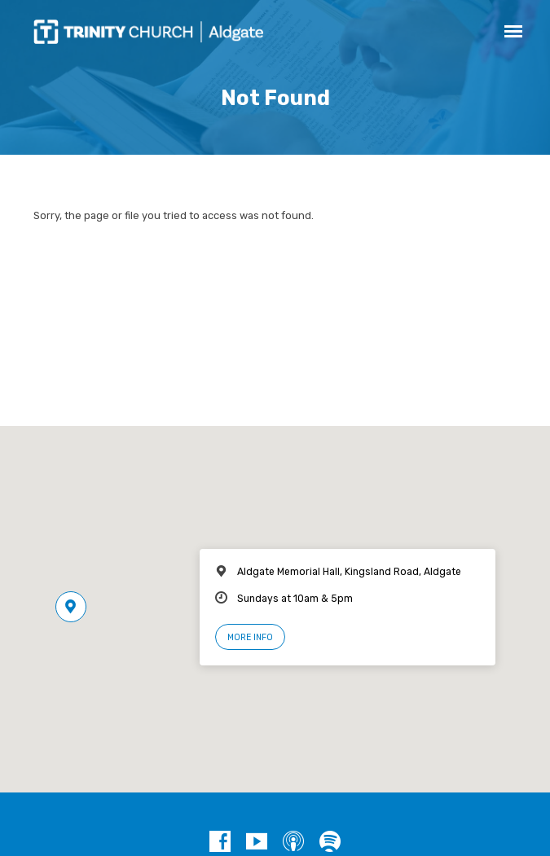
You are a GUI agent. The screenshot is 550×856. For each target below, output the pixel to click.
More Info (250, 637)
